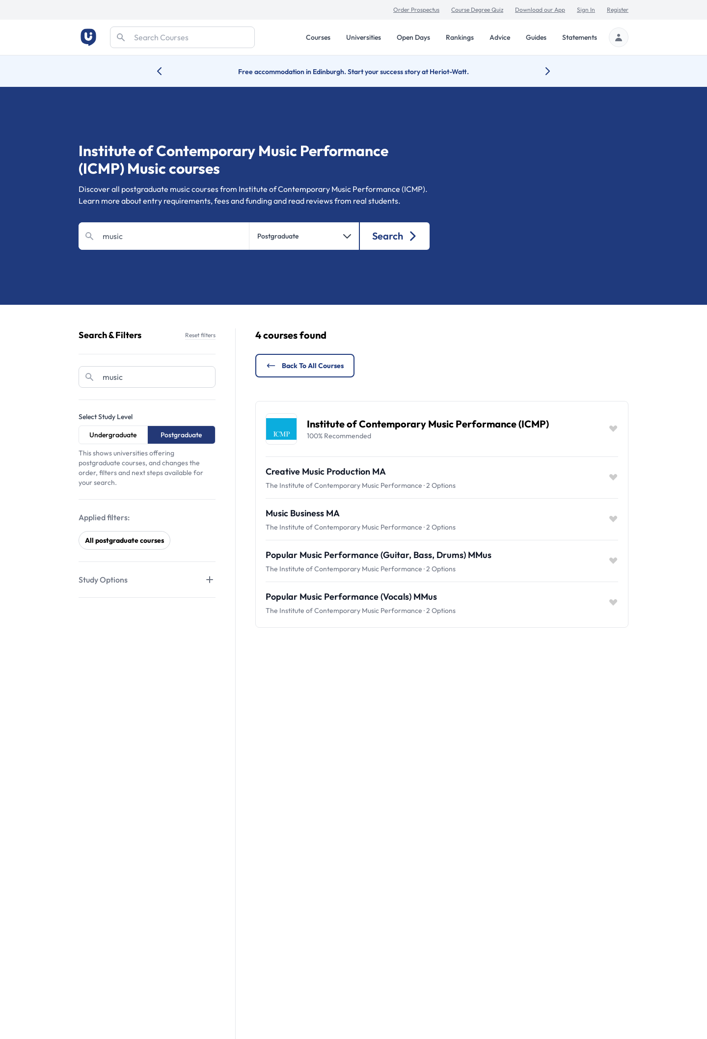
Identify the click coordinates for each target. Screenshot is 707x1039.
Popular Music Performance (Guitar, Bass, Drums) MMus (378, 554)
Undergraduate (112, 434)
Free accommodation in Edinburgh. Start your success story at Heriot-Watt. (353, 71)
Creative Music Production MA (326, 471)
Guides (536, 37)
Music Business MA (303, 513)
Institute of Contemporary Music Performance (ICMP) (428, 424)
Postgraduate (181, 434)
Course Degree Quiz (477, 9)
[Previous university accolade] (167, 71)
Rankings (460, 37)
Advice (499, 37)
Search (395, 236)
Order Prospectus (416, 9)
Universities (363, 37)
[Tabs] (147, 580)
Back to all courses (305, 366)
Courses (318, 37)
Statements (579, 37)
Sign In (586, 9)
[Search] (182, 37)
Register (617, 9)
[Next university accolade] (540, 71)
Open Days (413, 37)
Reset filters (200, 335)
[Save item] (613, 429)
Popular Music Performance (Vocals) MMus (351, 596)
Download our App (540, 9)
